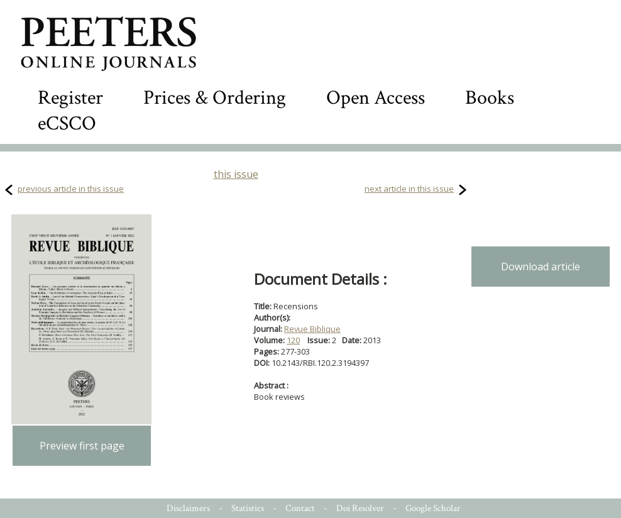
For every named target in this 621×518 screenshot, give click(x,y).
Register (70, 98)
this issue (236, 174)
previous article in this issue (71, 188)
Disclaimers (188, 508)
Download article (540, 266)
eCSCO (67, 123)
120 (293, 340)
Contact (300, 508)
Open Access (375, 98)
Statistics (247, 508)
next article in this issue (409, 188)
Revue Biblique (312, 328)
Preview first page (82, 446)
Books (489, 98)
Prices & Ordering (214, 98)
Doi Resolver (360, 508)
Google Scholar (433, 508)
